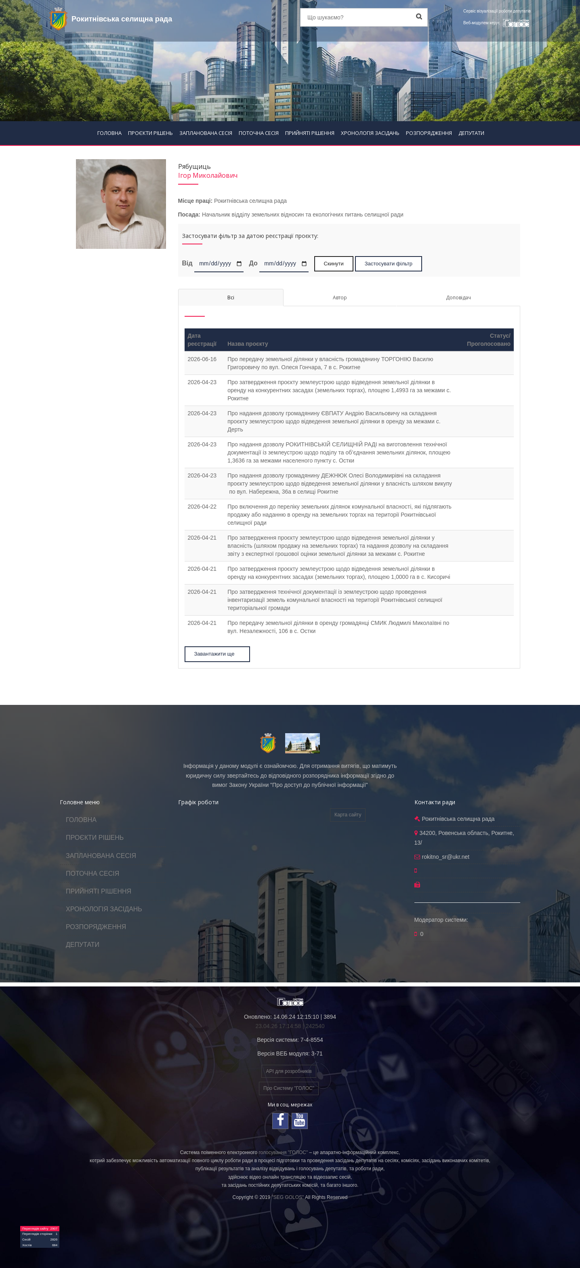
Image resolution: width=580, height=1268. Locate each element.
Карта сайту (347, 815)
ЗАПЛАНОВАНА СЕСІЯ (205, 133)
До (253, 263)
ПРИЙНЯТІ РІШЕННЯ (309, 133)
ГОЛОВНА (109, 133)
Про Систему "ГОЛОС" (288, 1088)
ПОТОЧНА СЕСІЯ (259, 133)
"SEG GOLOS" (287, 1197)
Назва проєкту (247, 344)
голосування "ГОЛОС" (283, 1152)
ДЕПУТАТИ (471, 133)
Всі (230, 297)
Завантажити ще (218, 653)
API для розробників (288, 1071)
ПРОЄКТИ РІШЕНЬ (150, 133)
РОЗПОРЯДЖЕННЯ (429, 133)
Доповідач (458, 297)
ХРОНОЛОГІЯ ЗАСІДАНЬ (370, 133)
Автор (340, 297)
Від (187, 263)
